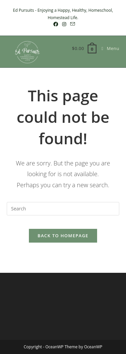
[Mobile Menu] (107, 48)
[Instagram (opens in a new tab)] (64, 24)
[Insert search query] (63, 208)
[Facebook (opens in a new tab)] (55, 24)
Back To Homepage (63, 236)
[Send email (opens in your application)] (71, 24)
